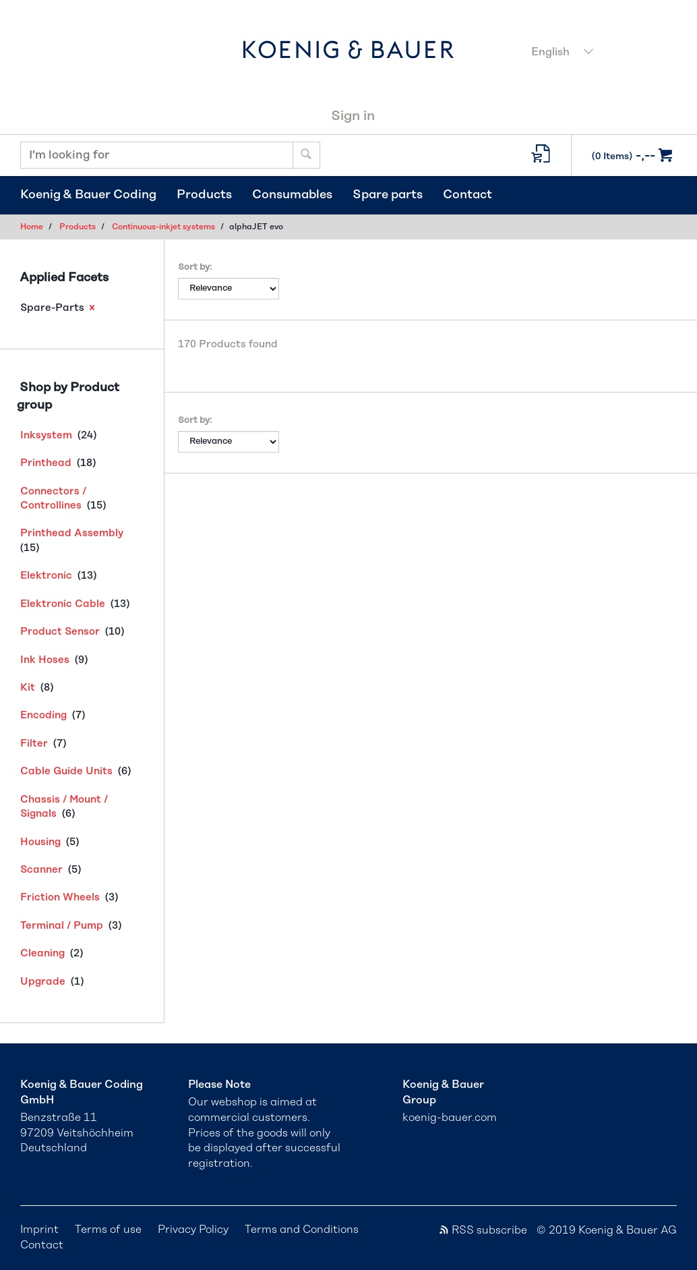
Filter (34, 744)
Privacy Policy (193, 1229)
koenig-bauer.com (449, 1117)
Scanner (41, 870)
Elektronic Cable (62, 604)
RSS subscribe (482, 1230)
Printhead (45, 463)
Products (204, 195)
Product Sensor (60, 632)
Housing (40, 842)
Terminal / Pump (61, 926)
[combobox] (600, 53)
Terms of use (108, 1229)
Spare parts (388, 195)
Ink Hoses (44, 660)
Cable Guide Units (66, 771)
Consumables (292, 195)
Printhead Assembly (71, 533)
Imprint (39, 1229)
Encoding (43, 715)
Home (31, 227)
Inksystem (46, 435)
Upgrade (42, 982)
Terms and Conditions (302, 1229)
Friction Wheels (60, 897)
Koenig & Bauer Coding (88, 195)
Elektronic (46, 576)
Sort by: (195, 267)
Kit (27, 688)
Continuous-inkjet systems (163, 227)
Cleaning (42, 953)
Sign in (353, 116)
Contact (467, 195)
